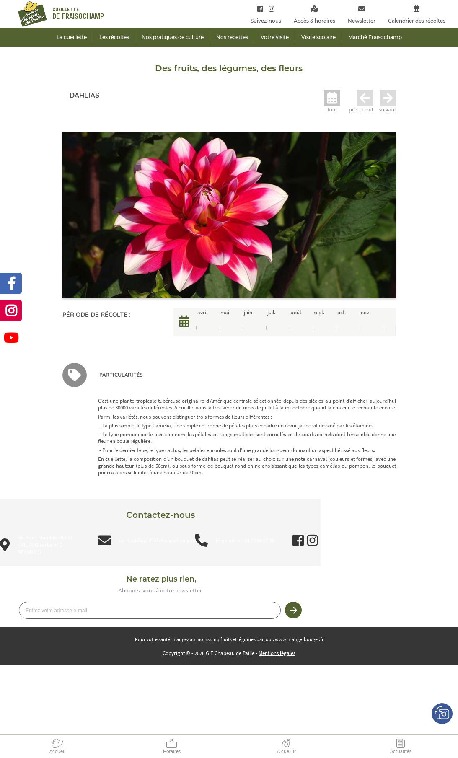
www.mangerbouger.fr (299, 639)
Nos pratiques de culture (173, 37)
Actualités (400, 751)
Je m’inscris (293, 610)
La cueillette (72, 37)
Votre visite (275, 37)
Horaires (172, 751)
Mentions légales (277, 653)
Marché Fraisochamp (375, 37)
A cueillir (286, 751)
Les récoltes (114, 37)
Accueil (57, 751)
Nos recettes (232, 37)
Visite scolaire (318, 37)
